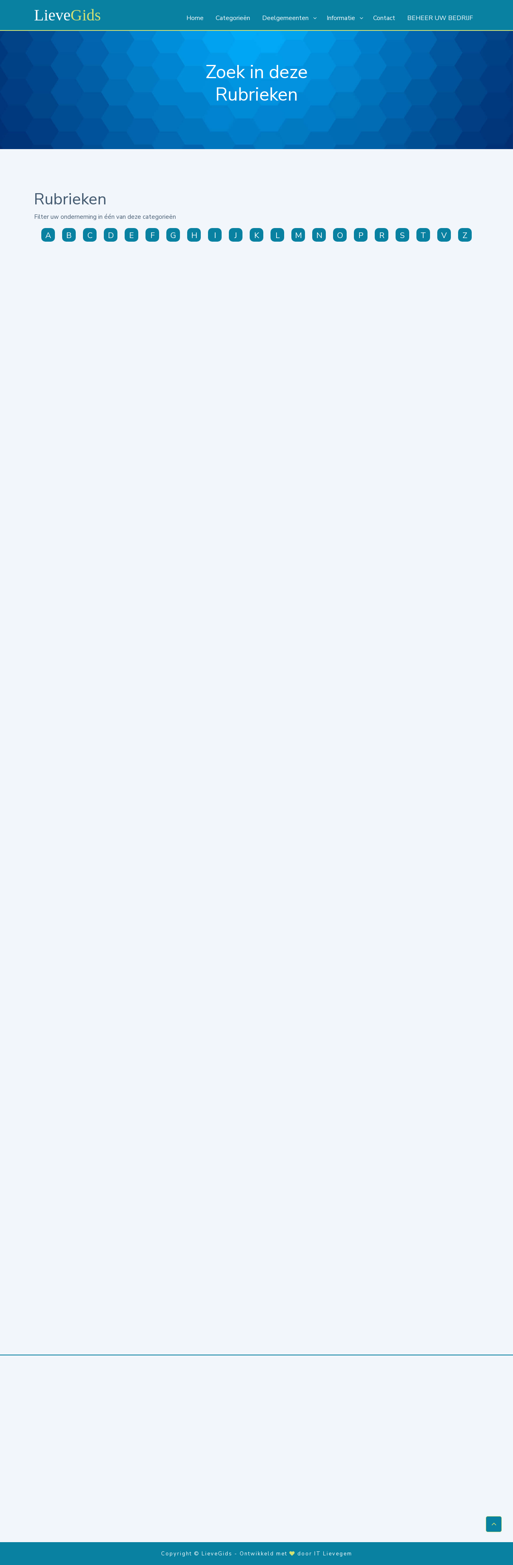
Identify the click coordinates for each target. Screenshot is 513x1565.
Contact (384, 18)
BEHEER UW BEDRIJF (440, 18)
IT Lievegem (333, 1553)
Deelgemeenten (285, 18)
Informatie (341, 18)
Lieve (67, 15)
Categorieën (233, 18)
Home (195, 18)
